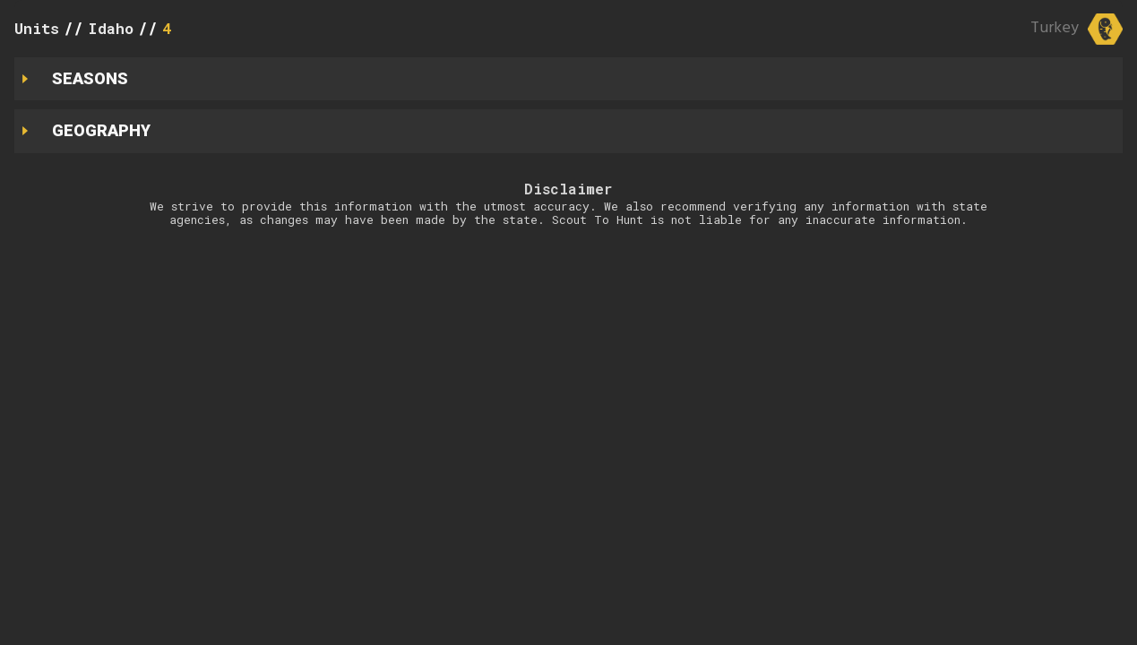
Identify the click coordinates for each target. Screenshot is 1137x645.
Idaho (111, 28)
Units (36, 28)
